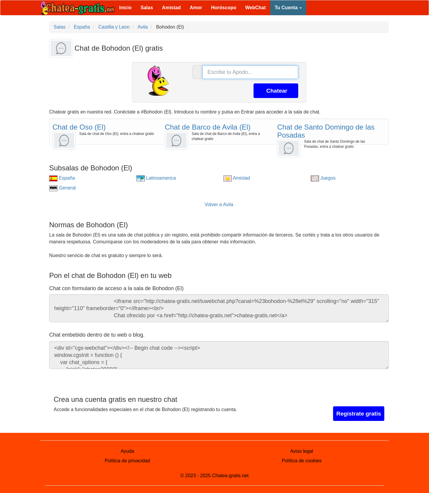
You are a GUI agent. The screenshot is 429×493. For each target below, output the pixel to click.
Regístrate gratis (358, 413)
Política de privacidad (127, 460)
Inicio (125, 7)
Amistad (171, 7)
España (62, 178)
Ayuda (127, 451)
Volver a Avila (219, 204)
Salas (147, 7)
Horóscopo (223, 7)
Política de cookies (301, 460)
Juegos (323, 178)
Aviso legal (301, 451)
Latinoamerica (156, 178)
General (62, 187)
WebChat (255, 7)
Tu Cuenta (288, 7)
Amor (196, 7)
